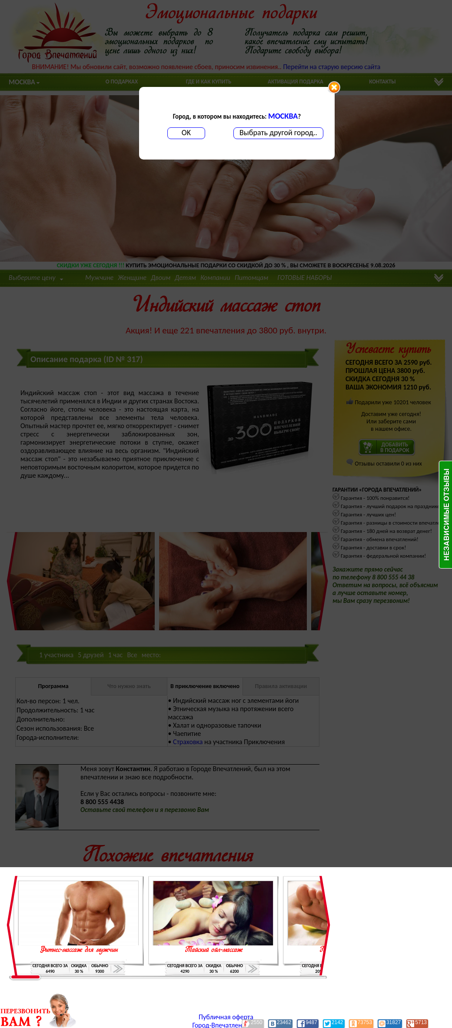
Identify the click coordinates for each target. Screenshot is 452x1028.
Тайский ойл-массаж (214, 950)
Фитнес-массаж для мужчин (79, 950)
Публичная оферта (226, 1017)
